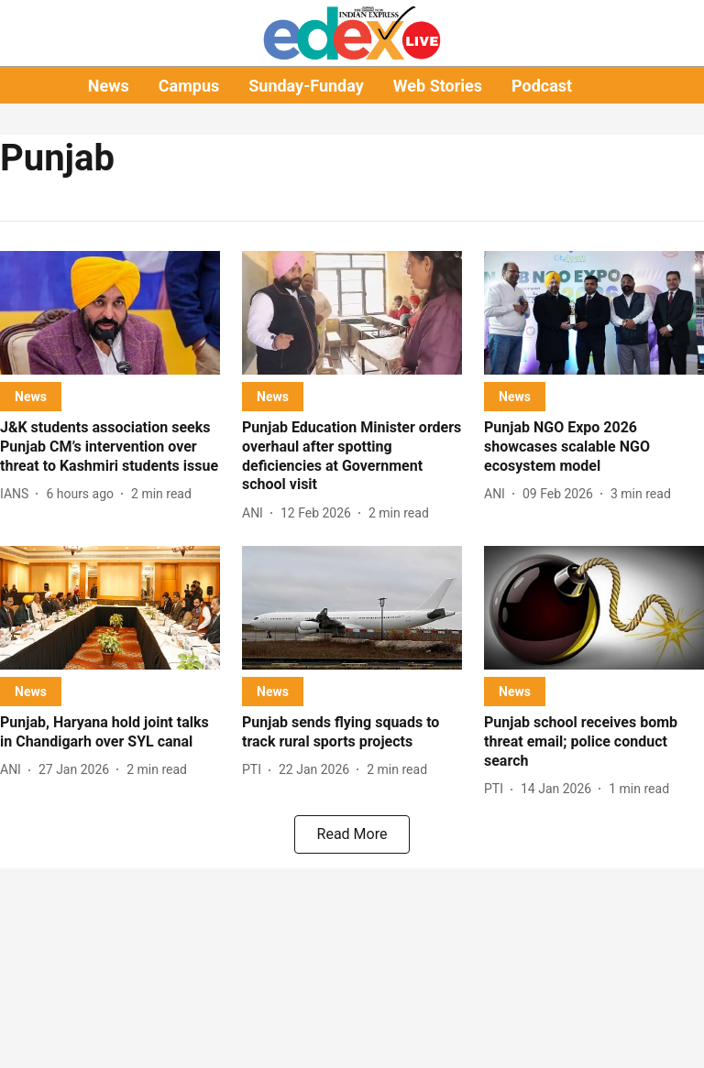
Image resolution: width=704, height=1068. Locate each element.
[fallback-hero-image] (110, 313)
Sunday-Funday (306, 85)
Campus (189, 85)
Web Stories (437, 85)
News (108, 85)
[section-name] (30, 396)
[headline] (110, 447)
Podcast (542, 85)
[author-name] (18, 494)
